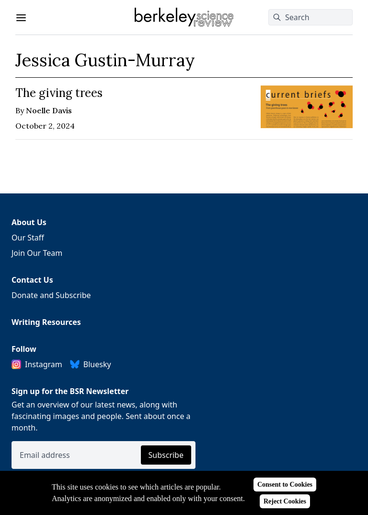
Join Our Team (37, 253)
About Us (29, 222)
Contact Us (32, 280)
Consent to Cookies (284, 484)
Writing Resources (46, 322)
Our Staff (28, 237)
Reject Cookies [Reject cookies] (285, 501)
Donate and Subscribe (51, 295)
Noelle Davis (49, 110)
